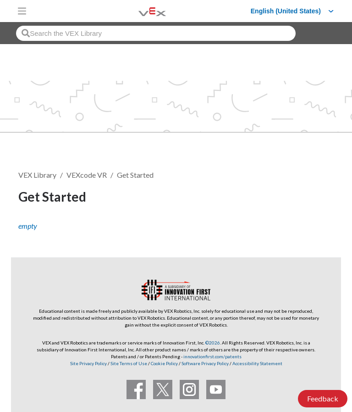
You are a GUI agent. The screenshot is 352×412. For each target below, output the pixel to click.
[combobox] (156, 33)
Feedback (322, 398)
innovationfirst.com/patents (212, 356)
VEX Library (37, 174)
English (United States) (286, 11)
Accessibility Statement (257, 363)
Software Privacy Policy (205, 363)
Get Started (135, 174)
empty (27, 225)
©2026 (212, 342)
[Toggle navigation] (22, 11)
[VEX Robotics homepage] (141, 11)
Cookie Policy (164, 363)
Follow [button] (310, 198)
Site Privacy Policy (88, 363)
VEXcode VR (86, 174)
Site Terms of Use (128, 363)
